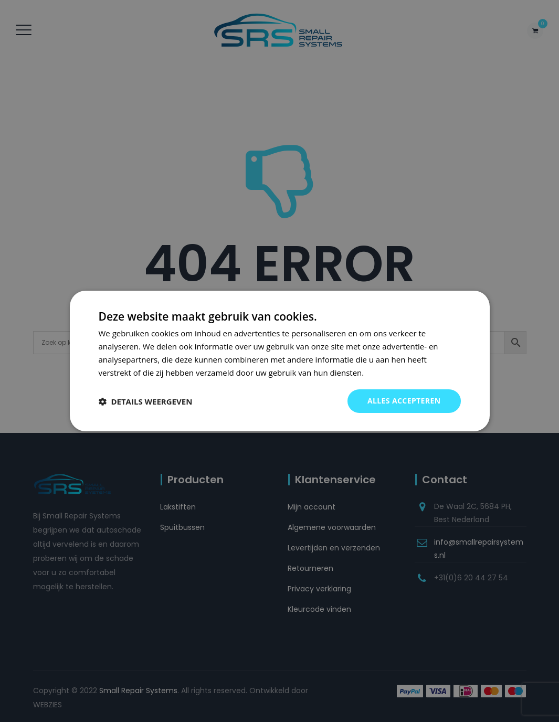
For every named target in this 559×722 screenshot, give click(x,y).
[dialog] (280, 361)
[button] (146, 401)
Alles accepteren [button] (404, 401)
